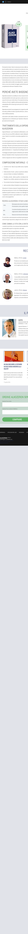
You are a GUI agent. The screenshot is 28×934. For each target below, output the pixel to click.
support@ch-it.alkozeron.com (6, 439)
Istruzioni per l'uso (12, 432)
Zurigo (24, 258)
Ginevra (25, 290)
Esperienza (2, 432)
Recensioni (21, 432)
